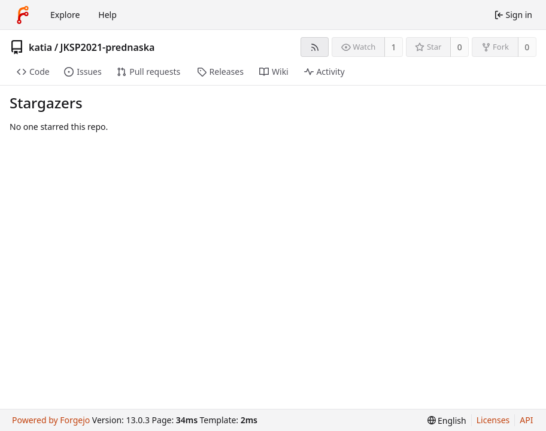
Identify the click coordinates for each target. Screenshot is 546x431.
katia (40, 47)
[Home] (23, 15)
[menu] (446, 420)
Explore (65, 14)
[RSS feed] (315, 47)
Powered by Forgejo (51, 420)
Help (107, 14)
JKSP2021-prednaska (107, 47)
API (526, 420)
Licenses (493, 420)
